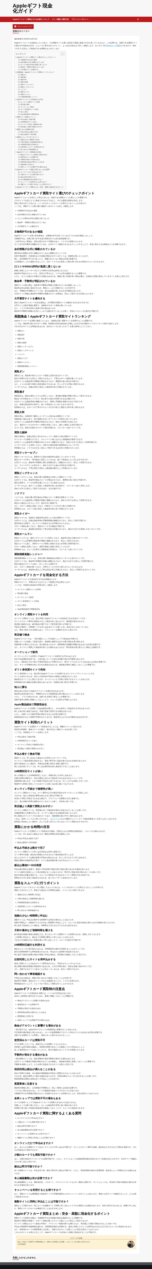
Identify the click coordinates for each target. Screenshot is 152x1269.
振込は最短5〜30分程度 (28, 134)
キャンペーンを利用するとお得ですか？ (34, 182)
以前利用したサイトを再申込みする (32, 147)
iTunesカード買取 (113, 45)
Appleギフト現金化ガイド (32, 8)
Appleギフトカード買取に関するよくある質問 (33, 169)
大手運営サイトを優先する (29, 69)
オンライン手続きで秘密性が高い (32, 124)
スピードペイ (55, 818)
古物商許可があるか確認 (29, 59)
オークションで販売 (27, 107)
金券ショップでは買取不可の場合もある (34, 167)
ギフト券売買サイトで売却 (29, 109)
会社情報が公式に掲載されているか (32, 62)
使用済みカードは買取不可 (29, 157)
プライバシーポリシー (80, 19)
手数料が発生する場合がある (30, 159)
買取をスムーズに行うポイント (28, 137)
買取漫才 (23, 77)
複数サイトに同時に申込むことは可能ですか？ (36, 184)
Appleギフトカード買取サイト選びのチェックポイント (36, 57)
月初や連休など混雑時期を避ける (32, 142)
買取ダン (23, 74)
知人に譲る (24, 111)
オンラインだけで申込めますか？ (32, 172)
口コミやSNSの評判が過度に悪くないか (34, 64)
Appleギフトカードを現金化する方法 (30, 99)
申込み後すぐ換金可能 (28, 119)
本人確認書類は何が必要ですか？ (32, 179)
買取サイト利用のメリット (26, 117)
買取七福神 (24, 82)
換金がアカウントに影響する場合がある (34, 154)
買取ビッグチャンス (27, 87)
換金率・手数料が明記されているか (32, 67)
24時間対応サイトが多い (29, 122)
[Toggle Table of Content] (61, 54)
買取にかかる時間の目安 (25, 129)
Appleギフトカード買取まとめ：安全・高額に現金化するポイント (40, 187)
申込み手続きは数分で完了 (29, 132)
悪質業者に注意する (27, 164)
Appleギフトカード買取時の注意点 (29, 152)
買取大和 (23, 79)
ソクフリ (23, 89)
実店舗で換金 (25, 104)
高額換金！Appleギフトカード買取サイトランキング (35, 72)
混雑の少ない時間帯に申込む (30, 139)
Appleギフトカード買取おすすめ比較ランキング (31, 19)
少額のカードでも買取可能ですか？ (32, 174)
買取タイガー (25, 91)
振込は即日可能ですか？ (29, 177)
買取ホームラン (26, 94)
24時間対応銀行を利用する (30, 144)
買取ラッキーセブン (27, 84)
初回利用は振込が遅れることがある (32, 162)
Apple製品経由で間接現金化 (30, 114)
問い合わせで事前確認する (29, 149)
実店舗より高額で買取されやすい (32, 126)
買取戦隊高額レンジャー (29, 96)
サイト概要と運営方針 (60, 19)
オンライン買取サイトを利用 (30, 102)
